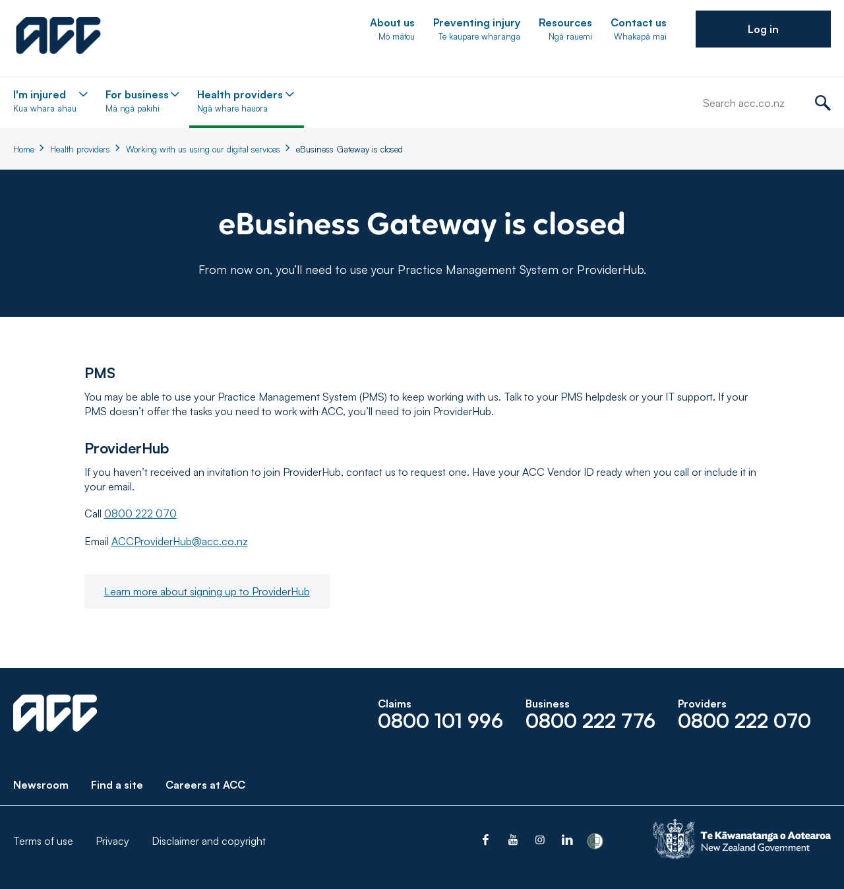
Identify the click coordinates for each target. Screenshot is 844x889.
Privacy (112, 840)
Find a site (117, 784)
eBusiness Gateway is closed (349, 149)
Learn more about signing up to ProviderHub (207, 591)
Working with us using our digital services (203, 149)
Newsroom (41, 784)
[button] (763, 29)
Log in (763, 29)
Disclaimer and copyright (209, 840)
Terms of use (43, 840)
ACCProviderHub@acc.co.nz (179, 541)
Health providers (80, 149)
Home (23, 149)
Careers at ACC (205, 784)
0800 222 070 (140, 513)
